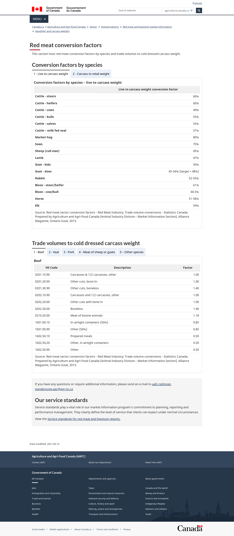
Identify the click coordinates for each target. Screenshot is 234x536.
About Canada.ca (82, 529)
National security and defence (104, 498)
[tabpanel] (117, 153)
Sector (93, 26)
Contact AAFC (38, 462)
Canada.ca (38, 26)
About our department (100, 462)
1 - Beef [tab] (39, 252)
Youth (148, 514)
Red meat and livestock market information (147, 26)
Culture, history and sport (101, 503)
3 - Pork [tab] (69, 252)
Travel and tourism (41, 498)
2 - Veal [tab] (54, 252)
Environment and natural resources (106, 493)
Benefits (36, 509)
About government (154, 478)
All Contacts (38, 478)
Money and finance (155, 493)
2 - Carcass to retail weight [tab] (91, 74)
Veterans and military (156, 509)
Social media (38, 529)
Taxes (91, 488)
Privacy (126, 529)
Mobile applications (59, 529)
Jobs (34, 488)
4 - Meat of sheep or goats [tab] (97, 252)
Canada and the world (156, 488)
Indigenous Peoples (155, 503)
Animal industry (110, 26)
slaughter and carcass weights (52, 31)
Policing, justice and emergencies (105, 509)
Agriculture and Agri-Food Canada (66, 26)
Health (35, 514)
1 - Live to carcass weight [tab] (51, 74)
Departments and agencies (102, 478)
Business (36, 503)
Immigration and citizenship (46, 493)
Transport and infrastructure (103, 514)
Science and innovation (157, 498)
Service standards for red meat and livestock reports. (83, 419)
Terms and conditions (107, 529)
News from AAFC (153, 462)
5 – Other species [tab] (132, 252)
